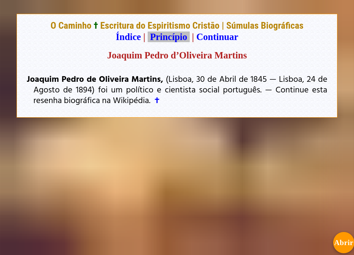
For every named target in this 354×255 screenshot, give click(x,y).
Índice (128, 37)
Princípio (168, 37)
